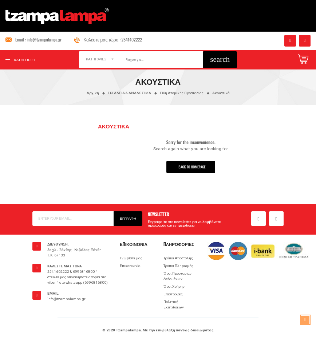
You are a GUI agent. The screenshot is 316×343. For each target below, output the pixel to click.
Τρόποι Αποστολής (178, 258)
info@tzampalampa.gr (44, 39)
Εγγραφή (128, 218)
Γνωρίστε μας (131, 258)
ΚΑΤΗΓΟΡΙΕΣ (96, 59)
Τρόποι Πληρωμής (178, 266)
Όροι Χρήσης (174, 286)
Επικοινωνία (130, 266)
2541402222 (132, 39)
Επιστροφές (173, 294)
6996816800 (84, 272)
